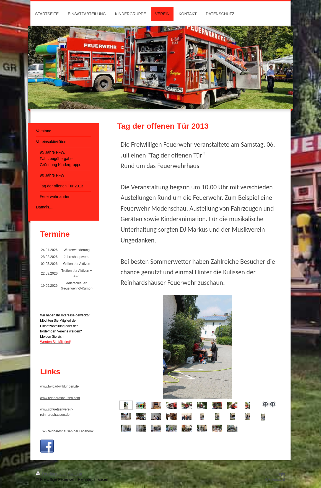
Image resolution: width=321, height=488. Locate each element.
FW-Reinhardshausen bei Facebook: (67, 431)
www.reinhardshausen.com (60, 398)
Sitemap (75, 474)
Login (280, 474)
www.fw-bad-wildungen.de (59, 386)
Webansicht (275, 479)
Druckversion (51, 474)
